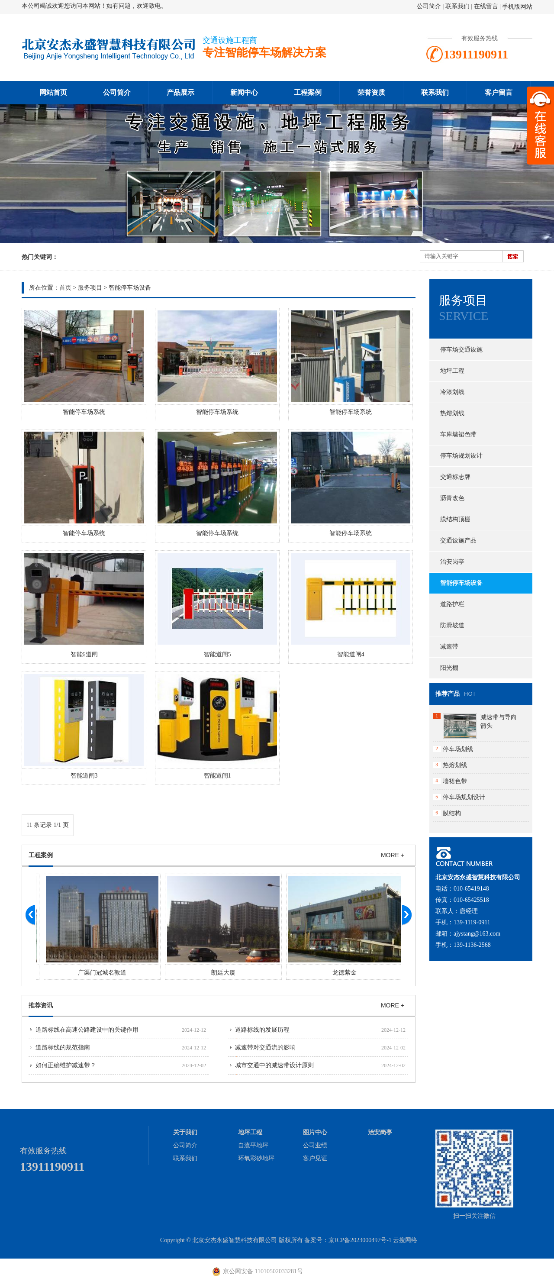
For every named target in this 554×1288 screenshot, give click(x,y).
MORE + (392, 855)
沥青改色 (452, 498)
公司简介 (429, 6)
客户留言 (498, 92)
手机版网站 (517, 6)
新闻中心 (244, 92)
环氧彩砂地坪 (256, 1158)
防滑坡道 (452, 625)
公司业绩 (315, 1145)
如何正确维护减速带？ (65, 1065)
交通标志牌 (455, 477)
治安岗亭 (452, 561)
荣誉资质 (371, 92)
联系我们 (457, 6)
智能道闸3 (84, 775)
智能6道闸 (84, 654)
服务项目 (90, 287)
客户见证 (315, 1158)
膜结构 (452, 813)
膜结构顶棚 (455, 519)
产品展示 (180, 92)
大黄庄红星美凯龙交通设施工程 (97, 972)
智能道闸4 (350, 654)
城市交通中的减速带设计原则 (274, 1065)
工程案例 (308, 92)
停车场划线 (458, 749)
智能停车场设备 (130, 287)
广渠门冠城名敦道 (218, 972)
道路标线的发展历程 (262, 1030)
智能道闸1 (217, 775)
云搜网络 (405, 1240)
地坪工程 (452, 371)
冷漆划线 (452, 392)
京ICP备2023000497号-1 (360, 1240)
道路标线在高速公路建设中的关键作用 (86, 1030)
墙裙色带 (455, 781)
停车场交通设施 (461, 349)
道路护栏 (452, 604)
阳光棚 (449, 668)
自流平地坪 (253, 1145)
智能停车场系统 (84, 412)
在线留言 (486, 6)
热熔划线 (452, 413)
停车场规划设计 (461, 455)
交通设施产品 (458, 540)
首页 (65, 287)
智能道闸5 (217, 654)
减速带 (449, 646)
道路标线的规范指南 (62, 1047)
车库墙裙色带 (458, 434)
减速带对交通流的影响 (265, 1047)
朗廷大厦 (339, 972)
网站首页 (53, 92)
